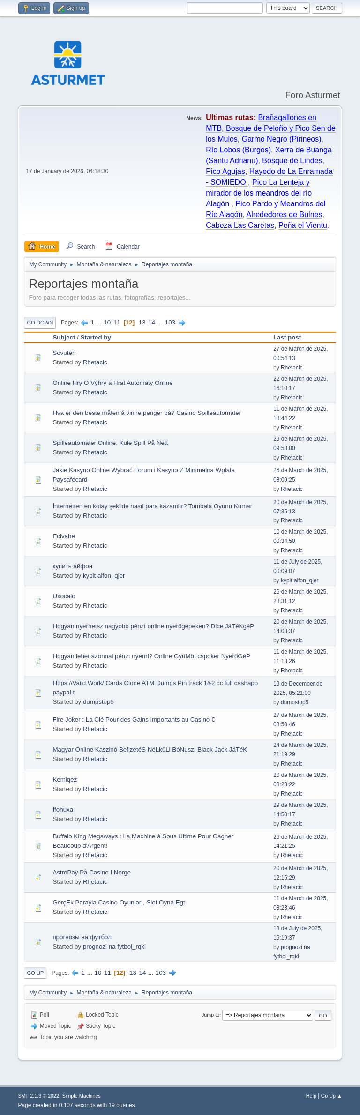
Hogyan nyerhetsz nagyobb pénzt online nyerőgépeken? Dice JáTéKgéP (153, 626)
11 (116, 322)
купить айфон (72, 566)
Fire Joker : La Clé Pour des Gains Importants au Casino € (133, 719)
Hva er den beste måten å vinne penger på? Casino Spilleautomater (146, 412)
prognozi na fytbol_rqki (114, 946)
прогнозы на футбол (82, 937)
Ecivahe (63, 536)
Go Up (35, 973)
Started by (96, 337)
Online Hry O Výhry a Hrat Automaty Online (112, 382)
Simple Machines (81, 1096)
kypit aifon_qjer (104, 575)
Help (311, 1096)
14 (151, 322)
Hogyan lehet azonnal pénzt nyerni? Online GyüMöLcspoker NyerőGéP (151, 656)
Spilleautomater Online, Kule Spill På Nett (110, 442)
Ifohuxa (62, 809)
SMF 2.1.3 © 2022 (38, 1096)
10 (107, 322)
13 (142, 322)
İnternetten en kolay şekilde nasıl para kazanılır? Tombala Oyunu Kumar (152, 506)
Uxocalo (63, 596)
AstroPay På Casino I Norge (91, 872)
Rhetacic (95, 362)
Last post (287, 337)
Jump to (210, 1015)
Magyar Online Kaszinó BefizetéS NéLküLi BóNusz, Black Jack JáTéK (149, 749)
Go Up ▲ (331, 1096)
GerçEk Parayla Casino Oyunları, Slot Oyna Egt (118, 902)
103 (170, 322)
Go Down (40, 322)
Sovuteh (63, 352)
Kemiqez (64, 779)
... (100, 322)
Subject (63, 337)
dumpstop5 (98, 701)
